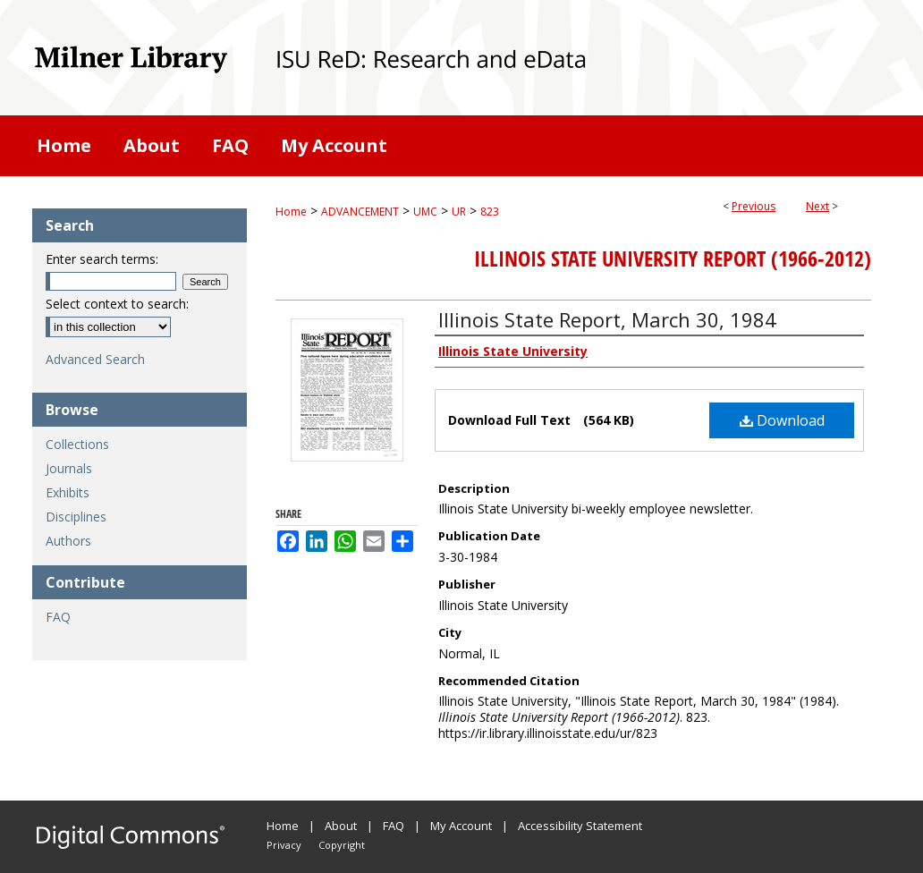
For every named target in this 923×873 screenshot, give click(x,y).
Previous (753, 206)
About (341, 826)
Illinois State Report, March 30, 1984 (607, 319)
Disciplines (76, 516)
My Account (461, 826)
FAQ (58, 616)
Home (291, 211)
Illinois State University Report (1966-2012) (672, 258)
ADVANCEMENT (360, 211)
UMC (425, 211)
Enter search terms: (102, 258)
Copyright (341, 845)
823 (489, 211)
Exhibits (67, 492)
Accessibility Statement (580, 826)
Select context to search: (117, 303)
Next (817, 206)
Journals (69, 468)
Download (782, 420)
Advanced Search (95, 359)
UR (459, 211)
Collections (77, 444)
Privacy (284, 845)
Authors (68, 540)
